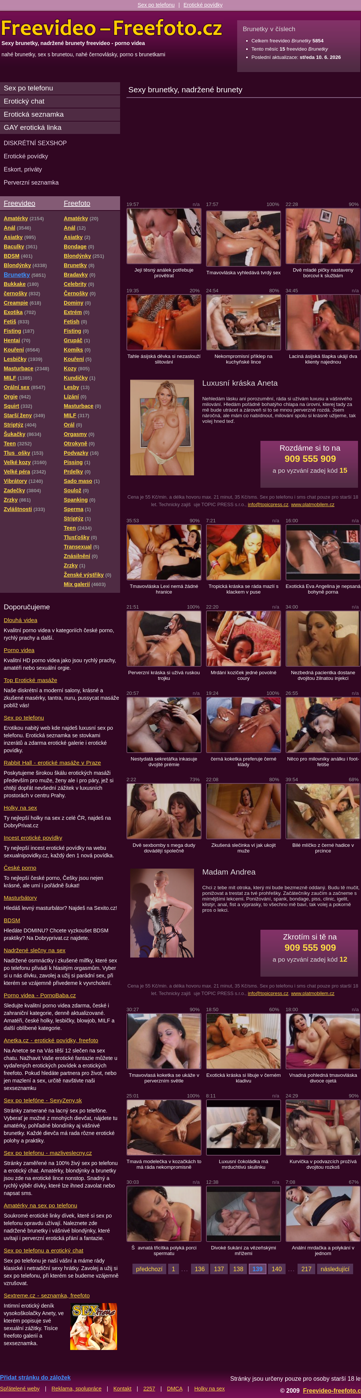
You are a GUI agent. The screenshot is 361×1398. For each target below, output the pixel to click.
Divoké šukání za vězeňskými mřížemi (243, 1250)
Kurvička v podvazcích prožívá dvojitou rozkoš (323, 1164)
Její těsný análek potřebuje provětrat (163, 272)
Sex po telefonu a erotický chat (43, 1250)
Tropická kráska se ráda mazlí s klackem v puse (243, 589)
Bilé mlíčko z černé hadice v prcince (323, 848)
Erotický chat (24, 101)
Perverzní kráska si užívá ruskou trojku (164, 675)
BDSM (12, 920)
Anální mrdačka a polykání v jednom (323, 1250)
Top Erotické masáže (30, 680)
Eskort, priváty (23, 169)
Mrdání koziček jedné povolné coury (243, 675)
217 (306, 1269)
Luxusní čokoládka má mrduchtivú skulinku (243, 1164)
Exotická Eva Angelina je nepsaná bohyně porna (323, 589)
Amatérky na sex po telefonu (40, 1205)
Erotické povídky (203, 5)
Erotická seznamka (34, 114)
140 (277, 1269)
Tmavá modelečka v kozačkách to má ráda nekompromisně (163, 1164)
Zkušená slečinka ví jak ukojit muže (243, 848)
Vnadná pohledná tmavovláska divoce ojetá (323, 1078)
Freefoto (77, 203)
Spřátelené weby (20, 1389)
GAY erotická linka (33, 127)
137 (219, 1269)
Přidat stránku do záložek (35, 1377)
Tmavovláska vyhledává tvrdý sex (243, 272)
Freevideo (19, 203)
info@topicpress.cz (268, 504)
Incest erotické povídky (33, 837)
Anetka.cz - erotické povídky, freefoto (51, 1040)
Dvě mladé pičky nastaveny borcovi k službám (323, 272)
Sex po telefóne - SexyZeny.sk (43, 1100)
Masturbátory (20, 897)
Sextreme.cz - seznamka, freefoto (47, 1295)
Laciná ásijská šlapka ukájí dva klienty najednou (323, 359)
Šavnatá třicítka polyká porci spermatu (164, 1250)
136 (200, 1269)
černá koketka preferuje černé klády (243, 761)
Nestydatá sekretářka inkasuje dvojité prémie (164, 761)
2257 (149, 1389)
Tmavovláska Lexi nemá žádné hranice (164, 589)
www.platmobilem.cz (313, 504)
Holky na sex (20, 807)
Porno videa (19, 650)
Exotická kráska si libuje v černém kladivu (243, 1078)
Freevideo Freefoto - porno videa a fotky (112, 28)
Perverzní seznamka (31, 182)
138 (238, 1269)
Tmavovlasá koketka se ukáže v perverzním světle (164, 1078)
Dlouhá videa (20, 620)
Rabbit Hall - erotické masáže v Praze (52, 762)
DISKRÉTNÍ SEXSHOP (35, 143)
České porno (20, 867)
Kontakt (122, 1389)
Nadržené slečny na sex (34, 950)
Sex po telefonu (156, 5)
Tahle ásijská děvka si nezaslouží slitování (164, 359)
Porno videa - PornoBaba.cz (40, 995)
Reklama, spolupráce (76, 1389)
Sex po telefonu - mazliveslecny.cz (48, 1153)
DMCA (174, 1389)
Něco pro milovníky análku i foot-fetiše (323, 761)
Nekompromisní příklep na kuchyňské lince (243, 359)
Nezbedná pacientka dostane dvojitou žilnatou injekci (323, 675)
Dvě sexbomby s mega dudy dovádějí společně (164, 848)
